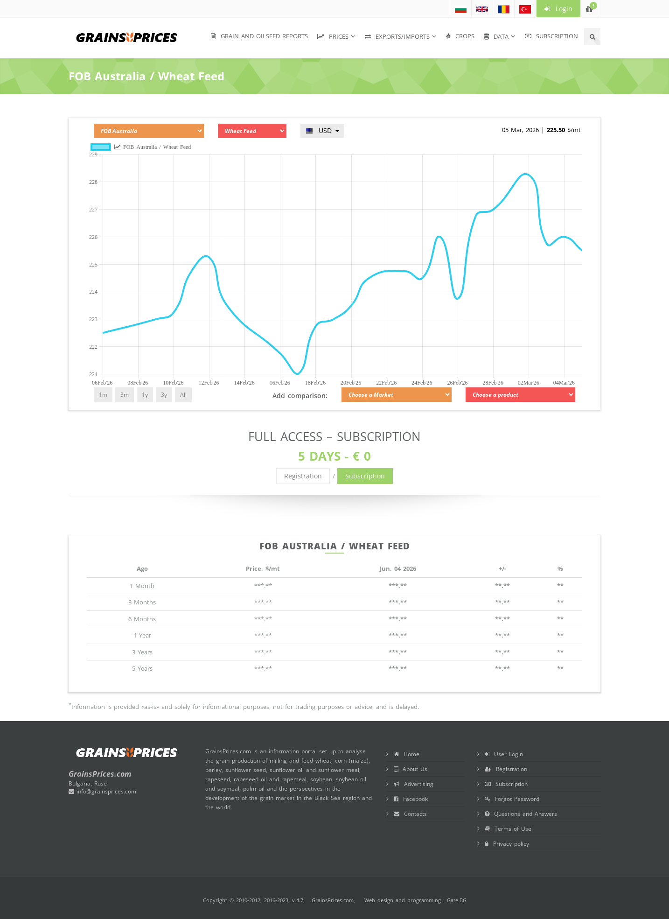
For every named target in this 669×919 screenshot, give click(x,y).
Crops (460, 36)
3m (124, 395)
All (183, 395)
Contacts (410, 814)
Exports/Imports (397, 36)
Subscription (551, 36)
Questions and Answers (521, 814)
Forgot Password (512, 799)
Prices (332, 36)
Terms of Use (508, 829)
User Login (504, 754)
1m (103, 395)
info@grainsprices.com (102, 791)
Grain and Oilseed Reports (259, 36)
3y (164, 395)
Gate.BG (457, 900)
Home (406, 754)
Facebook (411, 799)
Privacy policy (507, 844)
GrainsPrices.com (333, 900)
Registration (303, 475)
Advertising (413, 784)
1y (145, 395)
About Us (410, 769)
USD (322, 130)
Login (558, 8)
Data (496, 36)
